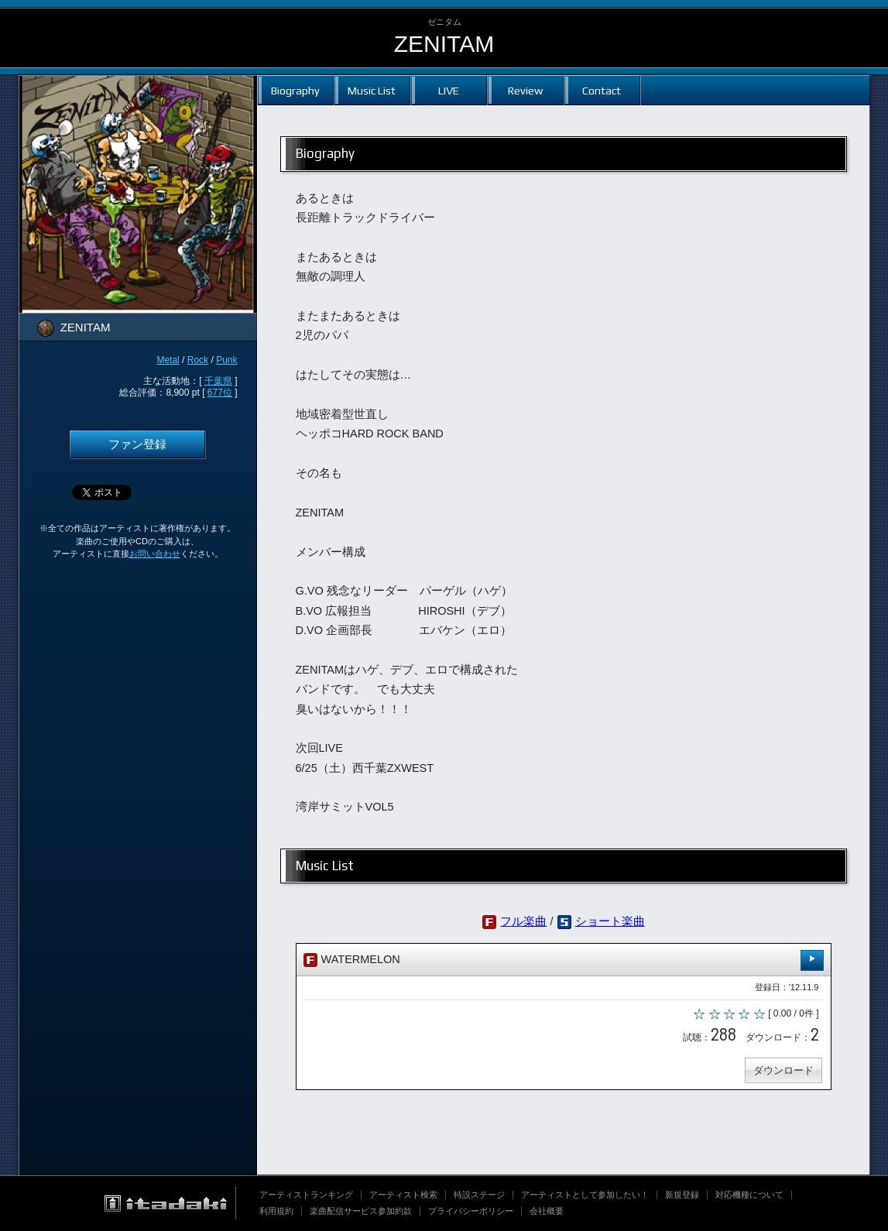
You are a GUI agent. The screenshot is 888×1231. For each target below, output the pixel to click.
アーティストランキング (306, 1194)
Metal (167, 360)
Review (525, 90)
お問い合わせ (154, 553)
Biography (295, 90)
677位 (219, 392)
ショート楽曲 (610, 921)
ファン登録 (137, 444)
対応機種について (749, 1194)
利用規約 (276, 1211)
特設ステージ (479, 1194)
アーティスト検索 (403, 1194)
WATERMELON (564, 960)
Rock (197, 360)
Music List (372, 90)
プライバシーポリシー (470, 1211)
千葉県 (218, 380)
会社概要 (547, 1211)
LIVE (448, 90)
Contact (601, 90)
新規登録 (682, 1194)
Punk (226, 360)
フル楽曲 (523, 921)
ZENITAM (444, 44)
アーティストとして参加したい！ (585, 1194)
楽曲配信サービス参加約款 (361, 1211)
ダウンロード (783, 1070)
